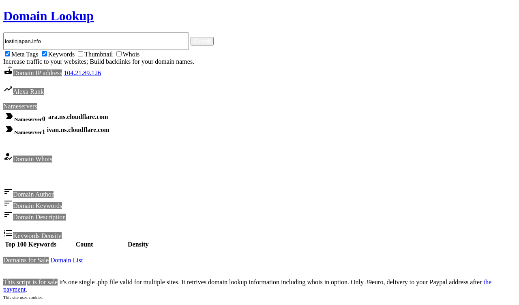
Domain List (66, 261)
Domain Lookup (48, 16)
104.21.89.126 (82, 72)
